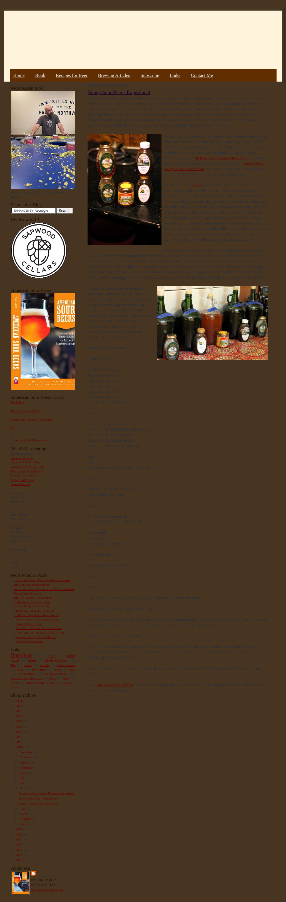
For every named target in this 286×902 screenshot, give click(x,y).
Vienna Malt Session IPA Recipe (34, 610)
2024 (19, 701)
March (23, 813)
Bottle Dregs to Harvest (26, 410)
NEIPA (44, 665)
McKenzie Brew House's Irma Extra (221, 158)
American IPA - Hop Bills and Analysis (40, 632)
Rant (53, 678)
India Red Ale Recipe (29, 623)
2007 (19, 860)
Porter (57, 669)
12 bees (197, 185)
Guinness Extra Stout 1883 (27, 466)
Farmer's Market (35, 682)
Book (40, 75)
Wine (71, 669)
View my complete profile (47, 889)
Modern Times (56, 660)
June (22, 782)
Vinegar (15, 687)
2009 (19, 849)
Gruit (66, 678)
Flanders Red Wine (23, 475)
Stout (32, 660)
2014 (19, 747)
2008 (19, 854)
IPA (13, 665)
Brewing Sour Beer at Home (31, 584)
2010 (19, 844)
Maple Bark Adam (22, 479)
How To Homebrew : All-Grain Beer (38, 628)
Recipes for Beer (72, 75)
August (24, 772)
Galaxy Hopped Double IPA (31, 606)
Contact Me (202, 75)
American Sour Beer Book (27, 678)
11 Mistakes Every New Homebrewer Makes (42, 580)
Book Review (66, 665)
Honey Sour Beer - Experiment (38, 798)
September (26, 767)
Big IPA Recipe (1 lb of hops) (32, 597)
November (26, 757)
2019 (19, 721)
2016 (19, 737)
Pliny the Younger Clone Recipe (36, 637)
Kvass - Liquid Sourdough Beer (38, 803)
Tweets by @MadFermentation (30, 440)
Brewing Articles (114, 75)
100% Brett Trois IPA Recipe (32, 601)
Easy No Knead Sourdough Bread (37, 619)
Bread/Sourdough (56, 673)
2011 (19, 839)
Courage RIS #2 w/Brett (26, 462)
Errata (15, 428)
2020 (19, 716)
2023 (19, 706)
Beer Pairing (65, 682)
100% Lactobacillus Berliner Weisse (36, 615)
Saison (28, 665)
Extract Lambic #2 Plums (27, 471)
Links (175, 75)
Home (18, 75)
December (26, 752)
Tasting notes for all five (115, 685)
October (24, 762)
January (24, 824)
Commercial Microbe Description (32, 419)
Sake (51, 682)
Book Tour (17, 402)
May (22, 788)
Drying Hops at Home (29, 641)
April (23, 808)
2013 (19, 829)
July (22, 777)
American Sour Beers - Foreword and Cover (46, 793)
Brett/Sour (21, 655)
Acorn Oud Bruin (22, 458)
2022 (19, 711)
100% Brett (39, 669)
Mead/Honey (27, 673)
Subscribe (150, 75)
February (25, 818)
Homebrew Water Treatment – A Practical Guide (44, 589)
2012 (19, 834)
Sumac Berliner (21, 484)
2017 (19, 731)
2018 (19, 726)
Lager (20, 669)
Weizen (15, 682)
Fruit (51, 656)
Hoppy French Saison (27, 593)
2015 (19, 742)
